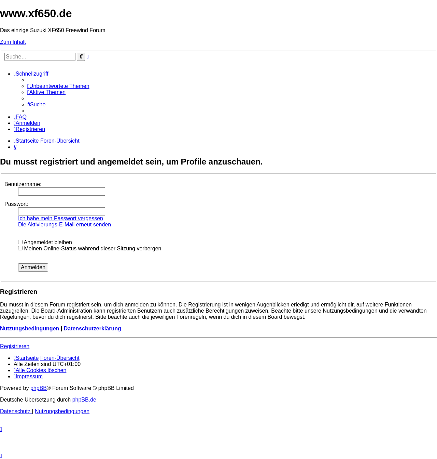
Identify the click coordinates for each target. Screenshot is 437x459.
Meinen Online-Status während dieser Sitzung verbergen (89, 248)
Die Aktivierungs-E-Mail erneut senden (64, 224)
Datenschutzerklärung (92, 328)
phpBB (38, 388)
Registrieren (14, 346)
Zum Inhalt (13, 42)
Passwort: (16, 204)
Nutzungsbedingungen (29, 328)
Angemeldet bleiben (45, 242)
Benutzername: (23, 184)
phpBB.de (84, 400)
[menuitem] (58, 86)
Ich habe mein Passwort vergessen (60, 218)
